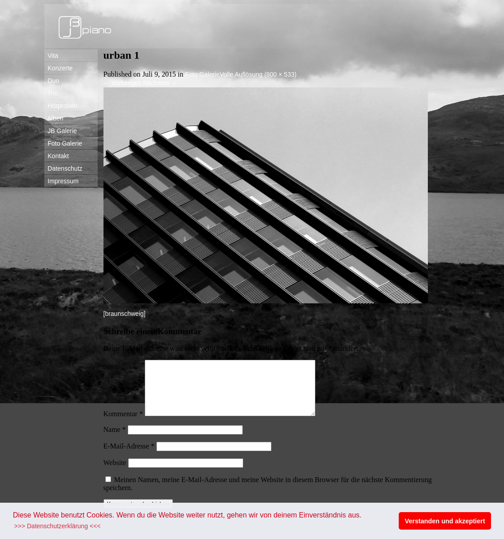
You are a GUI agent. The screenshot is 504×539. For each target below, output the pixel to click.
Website (114, 473)
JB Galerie (60, 130)
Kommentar (123, 424)
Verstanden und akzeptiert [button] (445, 521)
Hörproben (61, 105)
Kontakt (56, 156)
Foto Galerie (63, 143)
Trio (51, 93)
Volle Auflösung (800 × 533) (258, 74)
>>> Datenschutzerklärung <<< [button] (57, 526)
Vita (51, 55)
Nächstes (160, 82)
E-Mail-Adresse (129, 457)
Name (114, 440)
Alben (54, 118)
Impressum (61, 181)
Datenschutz (63, 168)
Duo (51, 80)
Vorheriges (122, 82)
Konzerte (58, 68)
